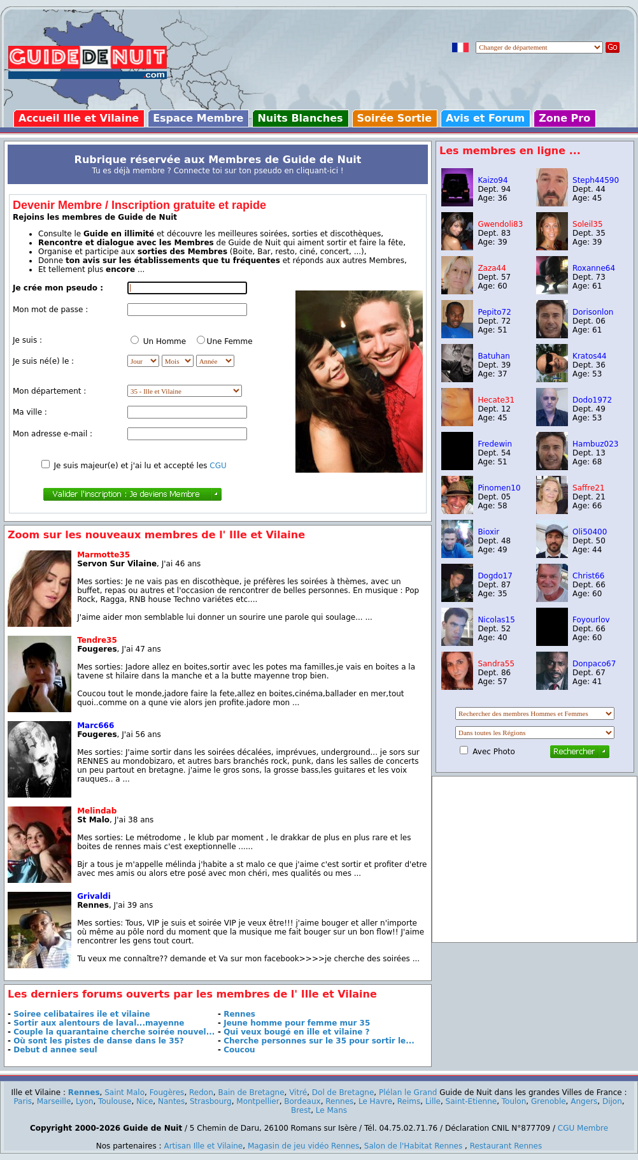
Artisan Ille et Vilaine (203, 1146)
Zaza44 (492, 268)
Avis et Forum (485, 118)
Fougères (167, 1092)
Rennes (239, 1014)
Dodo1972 (592, 400)
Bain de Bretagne (251, 1092)
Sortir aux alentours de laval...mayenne (98, 1023)
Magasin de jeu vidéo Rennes (303, 1146)
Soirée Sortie (394, 118)
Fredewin (495, 444)
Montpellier (257, 1101)
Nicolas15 (496, 619)
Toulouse (114, 1101)
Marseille (54, 1101)
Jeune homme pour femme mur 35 (296, 1023)
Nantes (171, 1101)
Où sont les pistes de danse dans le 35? (98, 1040)
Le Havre (375, 1101)
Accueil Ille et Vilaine (78, 118)
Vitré (298, 1092)
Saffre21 (588, 487)
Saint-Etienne (471, 1101)
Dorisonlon (592, 312)
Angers (584, 1101)
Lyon (85, 1101)
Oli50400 (589, 531)
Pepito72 (494, 312)
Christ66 (588, 575)
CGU (217, 465)
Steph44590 (595, 180)
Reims (408, 1101)
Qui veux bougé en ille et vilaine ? (296, 1032)
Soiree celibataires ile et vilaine (81, 1014)
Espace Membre (198, 118)
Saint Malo (124, 1092)
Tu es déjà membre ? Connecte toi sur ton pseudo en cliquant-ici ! (217, 170)
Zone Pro (564, 118)
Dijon (612, 1101)
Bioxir (488, 531)
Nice (144, 1101)
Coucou (239, 1049)
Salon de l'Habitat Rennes (413, 1146)
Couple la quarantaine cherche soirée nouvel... (114, 1032)
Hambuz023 (595, 444)
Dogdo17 (495, 575)
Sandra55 (496, 663)
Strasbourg (211, 1101)
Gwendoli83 (500, 224)
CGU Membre (583, 1128)
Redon (201, 1092)
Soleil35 (587, 224)
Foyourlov (591, 619)
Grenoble (548, 1101)
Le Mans (331, 1110)
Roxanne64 (593, 268)
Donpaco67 (594, 663)
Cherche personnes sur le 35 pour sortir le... (319, 1040)
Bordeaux (302, 1101)
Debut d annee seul (55, 1049)
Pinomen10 (499, 487)
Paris (22, 1101)
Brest (301, 1110)
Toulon (514, 1101)
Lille (433, 1101)
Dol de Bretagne (343, 1092)
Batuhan (493, 356)
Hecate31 (496, 400)
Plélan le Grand (408, 1092)
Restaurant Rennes (506, 1146)
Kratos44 (589, 356)
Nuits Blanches (300, 118)
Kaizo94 (492, 180)
